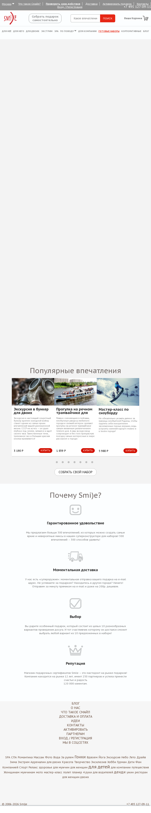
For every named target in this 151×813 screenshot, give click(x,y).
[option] (33, 417)
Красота (67, 762)
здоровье (45, 767)
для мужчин (61, 767)
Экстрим (46, 31)
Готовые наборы (109, 31)
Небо (124, 757)
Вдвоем (92, 757)
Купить (45, 450)
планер (77, 772)
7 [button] (92, 462)
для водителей (103, 772)
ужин (130, 772)
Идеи (75, 721)
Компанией (10, 767)
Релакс (33, 767)
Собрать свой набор (75, 472)
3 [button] (69, 462)
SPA (56, 31)
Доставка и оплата (75, 716)
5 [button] (80, 462)
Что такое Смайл (75, 712)
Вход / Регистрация (69, 7)
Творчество (82, 762)
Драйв (141, 757)
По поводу (68, 31)
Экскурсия (113, 757)
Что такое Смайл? (29, 4)
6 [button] (86, 462)
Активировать (76, 729)
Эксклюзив (98, 762)
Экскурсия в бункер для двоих (31, 411)
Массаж (39, 757)
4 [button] (75, 462)
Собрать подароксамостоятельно (45, 18)
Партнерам (75, 734)
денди (120, 772)
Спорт (23, 767)
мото (39, 772)
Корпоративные (131, 31)
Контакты (143, 4)
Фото (48, 757)
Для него (18, 31)
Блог (146, 31)
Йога (102, 757)
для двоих (54, 762)
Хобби (111, 762)
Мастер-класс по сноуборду (114, 411)
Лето (132, 757)
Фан (138, 762)
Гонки (80, 756)
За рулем (67, 757)
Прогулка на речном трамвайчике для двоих (74, 411)
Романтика (25, 757)
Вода (56, 757)
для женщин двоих (75, 777)
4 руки (87, 772)
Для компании (87, 31)
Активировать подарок (117, 4)
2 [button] (63, 462)
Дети (131, 762)
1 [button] (57, 462)
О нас (75, 708)
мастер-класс (53, 772)
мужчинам (27, 772)
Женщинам (11, 772)
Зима (13, 762)
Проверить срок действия (63, 4)
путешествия (140, 767)
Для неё (6, 31)
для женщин (78, 767)
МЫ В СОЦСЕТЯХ (75, 742)
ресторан (141, 772)
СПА (14, 757)
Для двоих (32, 31)
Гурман (122, 762)
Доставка (91, 4)
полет (67, 772)
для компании (121, 767)
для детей (99, 767)
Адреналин (38, 762)
